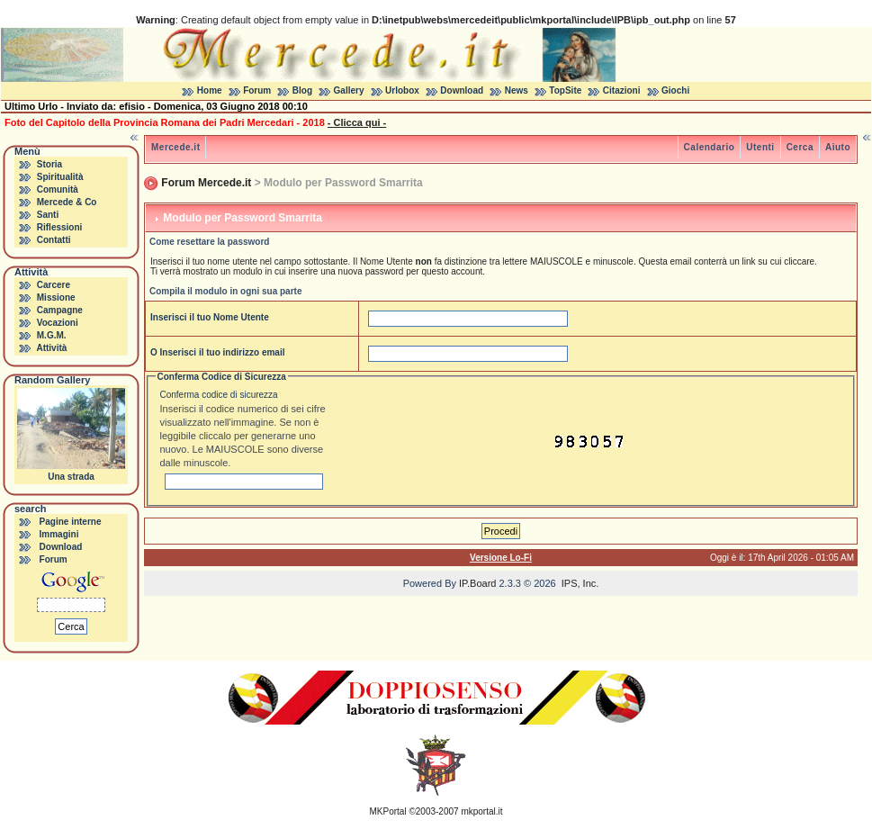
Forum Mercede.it (206, 182)
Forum (257, 90)
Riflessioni (60, 227)
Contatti (54, 240)
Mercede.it (175, 147)
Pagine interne (71, 522)
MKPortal (388, 811)
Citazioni (622, 90)
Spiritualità (60, 177)
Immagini (59, 534)
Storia (49, 164)
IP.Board (477, 583)
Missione (56, 297)
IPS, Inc (579, 583)
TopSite (565, 90)
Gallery (349, 90)
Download (461, 90)
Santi (47, 215)
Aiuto (837, 147)
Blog (302, 90)
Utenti (760, 147)
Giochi (675, 90)
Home (209, 90)
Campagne (60, 310)
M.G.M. (52, 335)
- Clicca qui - (357, 122)
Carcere (53, 285)
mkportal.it (481, 811)
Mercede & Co (67, 202)
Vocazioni (57, 323)
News (516, 90)
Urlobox (402, 90)
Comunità (57, 189)
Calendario (709, 147)
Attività (51, 348)
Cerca (800, 147)
